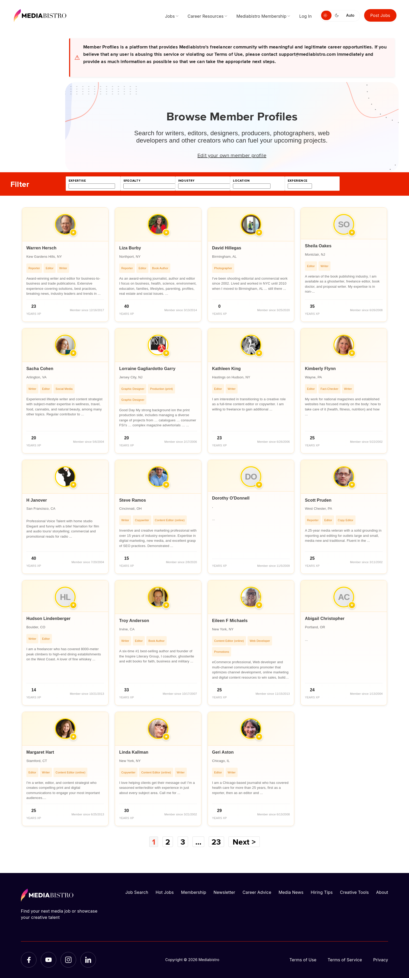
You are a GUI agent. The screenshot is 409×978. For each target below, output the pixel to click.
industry (186, 180)
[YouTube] (48, 960)
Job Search (136, 892)
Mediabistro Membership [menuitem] (261, 16)
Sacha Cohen (39, 368)
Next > (244, 842)
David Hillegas (226, 248)
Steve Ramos (132, 500)
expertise (77, 180)
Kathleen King (226, 368)
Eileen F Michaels (230, 620)
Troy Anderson (134, 620)
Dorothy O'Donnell (231, 498)
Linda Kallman (133, 752)
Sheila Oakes (318, 246)
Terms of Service (345, 959)
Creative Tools (354, 892)
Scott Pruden (318, 500)
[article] (65, 264)
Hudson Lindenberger (48, 618)
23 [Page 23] (216, 842)
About (382, 892)
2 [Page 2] (167, 842)
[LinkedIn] (88, 960)
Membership (193, 892)
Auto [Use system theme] (350, 15)
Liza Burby (130, 248)
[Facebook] (29, 960)
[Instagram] (68, 960)
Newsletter (224, 892)
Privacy (380, 959)
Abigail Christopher (325, 618)
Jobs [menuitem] (170, 16)
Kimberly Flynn (320, 368)
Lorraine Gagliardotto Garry (147, 368)
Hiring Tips (322, 892)
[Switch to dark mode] (338, 15)
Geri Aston (223, 752)
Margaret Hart (40, 752)
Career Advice (257, 892)
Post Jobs (380, 15)
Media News (291, 892)
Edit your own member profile (231, 155)
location (241, 180)
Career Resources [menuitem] (206, 16)
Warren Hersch (41, 248)
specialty (131, 180)
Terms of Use (302, 959)
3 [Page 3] (183, 842)
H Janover (36, 500)
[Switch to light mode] (326, 15)
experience (297, 180)
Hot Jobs (164, 892)
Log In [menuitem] (305, 16)
